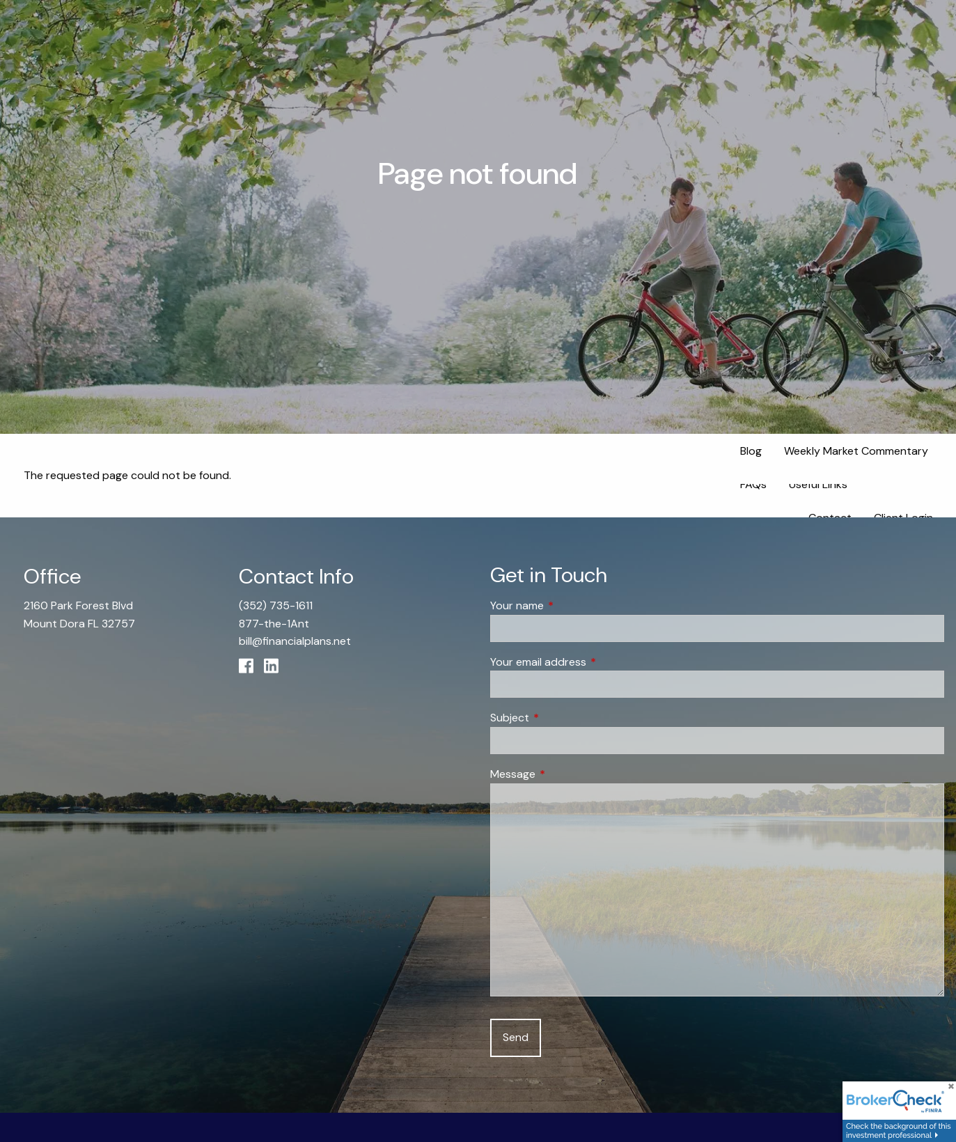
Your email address (591, 662)
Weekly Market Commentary (856, 451)
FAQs (753, 484)
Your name (570, 606)
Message (566, 774)
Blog (751, 451)
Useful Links (818, 484)
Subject (563, 718)
